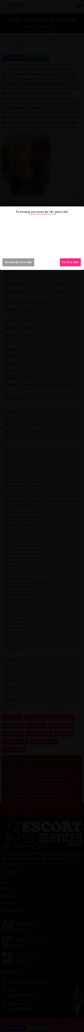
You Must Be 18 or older (18, 262)
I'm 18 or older (70, 262)
